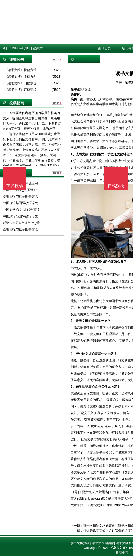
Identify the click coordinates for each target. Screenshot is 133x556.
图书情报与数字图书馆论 (20, 196)
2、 (73, 261)
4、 (73, 354)
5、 (73, 386)
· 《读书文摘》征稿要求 (19, 90)
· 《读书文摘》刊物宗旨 (19, 83)
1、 (73, 154)
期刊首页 (104, 48)
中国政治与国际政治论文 (20, 203)
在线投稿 (115, 185)
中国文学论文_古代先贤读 (21, 209)
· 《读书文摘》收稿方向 (19, 76)
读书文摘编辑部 (103, 543)
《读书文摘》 (96, 505)
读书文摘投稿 (79, 543)
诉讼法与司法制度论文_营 (21, 223)
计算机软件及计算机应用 (20, 183)
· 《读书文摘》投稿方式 (19, 70)
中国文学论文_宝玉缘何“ (20, 190)
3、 (73, 321)
